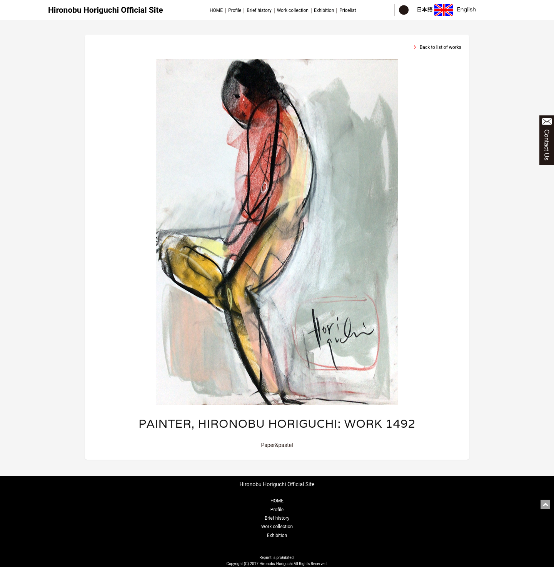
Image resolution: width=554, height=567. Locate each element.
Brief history (259, 10)
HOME (216, 10)
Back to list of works (440, 47)
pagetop (545, 504)
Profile (234, 10)
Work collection (293, 10)
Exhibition (324, 10)
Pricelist (347, 10)
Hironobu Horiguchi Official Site (105, 10)
